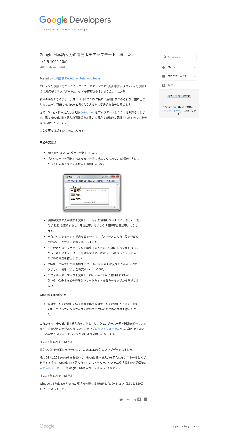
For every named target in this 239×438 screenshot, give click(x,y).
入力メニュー (48, 368)
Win (84, 112)
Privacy (186, 426)
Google (175, 426)
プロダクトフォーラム (106, 329)
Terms (196, 426)
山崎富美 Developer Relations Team (76, 78)
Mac (91, 112)
